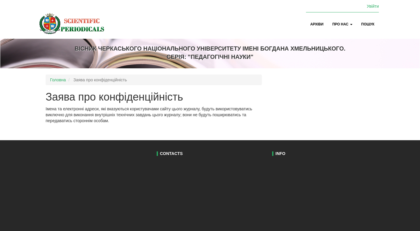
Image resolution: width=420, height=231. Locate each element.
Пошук (367, 24)
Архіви (316, 24)
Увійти (373, 6)
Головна (58, 79)
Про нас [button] (342, 24)
